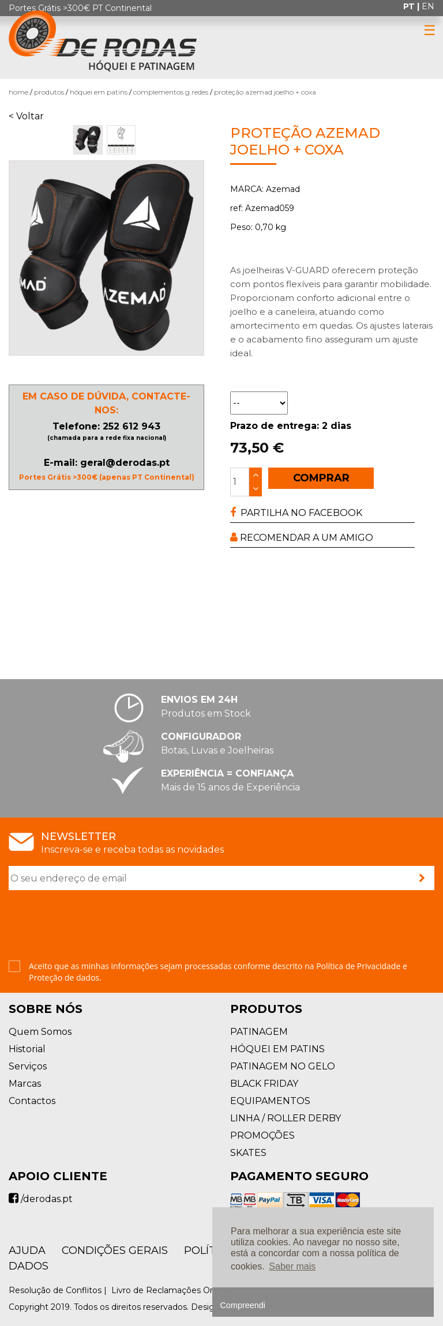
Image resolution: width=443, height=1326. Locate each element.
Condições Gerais (115, 1250)
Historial (27, 1049)
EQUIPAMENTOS (270, 1100)
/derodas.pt (41, 1198)
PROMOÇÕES (262, 1135)
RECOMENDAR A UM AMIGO (301, 537)
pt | (412, 6)
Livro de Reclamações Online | (173, 1290)
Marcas (25, 1083)
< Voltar (26, 116)
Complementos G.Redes (170, 92)
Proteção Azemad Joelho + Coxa (265, 92)
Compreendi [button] (242, 1305)
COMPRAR (321, 478)
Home (18, 92)
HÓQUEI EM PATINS (98, 92)
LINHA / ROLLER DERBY (285, 1118)
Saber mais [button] (292, 1266)
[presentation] (96, 926)
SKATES (248, 1152)
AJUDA (27, 1250)
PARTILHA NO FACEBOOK (296, 512)
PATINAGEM (259, 1031)
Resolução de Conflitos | (59, 1290)
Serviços (28, 1066)
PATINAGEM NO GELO (282, 1066)
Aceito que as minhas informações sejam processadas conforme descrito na (218, 971)
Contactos (32, 1100)
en (428, 6)
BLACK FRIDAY (264, 1083)
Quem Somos (40, 1031)
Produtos (49, 92)
